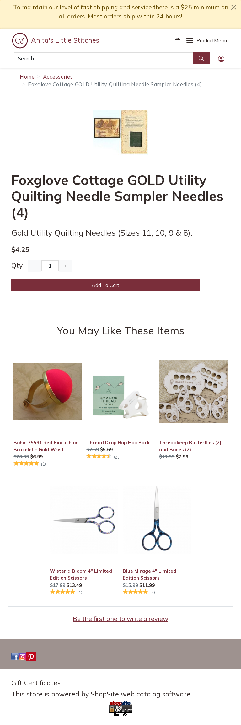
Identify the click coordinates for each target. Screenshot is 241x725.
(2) (116, 456)
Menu (211, 40)
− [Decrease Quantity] (34, 266)
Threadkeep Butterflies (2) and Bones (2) (190, 446)
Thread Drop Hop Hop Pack (118, 443)
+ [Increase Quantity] (65, 266)
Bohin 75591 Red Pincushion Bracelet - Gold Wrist (45, 446)
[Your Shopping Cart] (178, 40)
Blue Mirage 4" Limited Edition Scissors (149, 574)
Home (27, 76)
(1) (43, 463)
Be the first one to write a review (120, 619)
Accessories (58, 76)
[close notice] (234, 7)
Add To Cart (105, 285)
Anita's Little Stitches (65, 40)
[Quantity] (50, 265)
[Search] (104, 58)
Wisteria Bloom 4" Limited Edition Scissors (81, 574)
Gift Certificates (36, 683)
